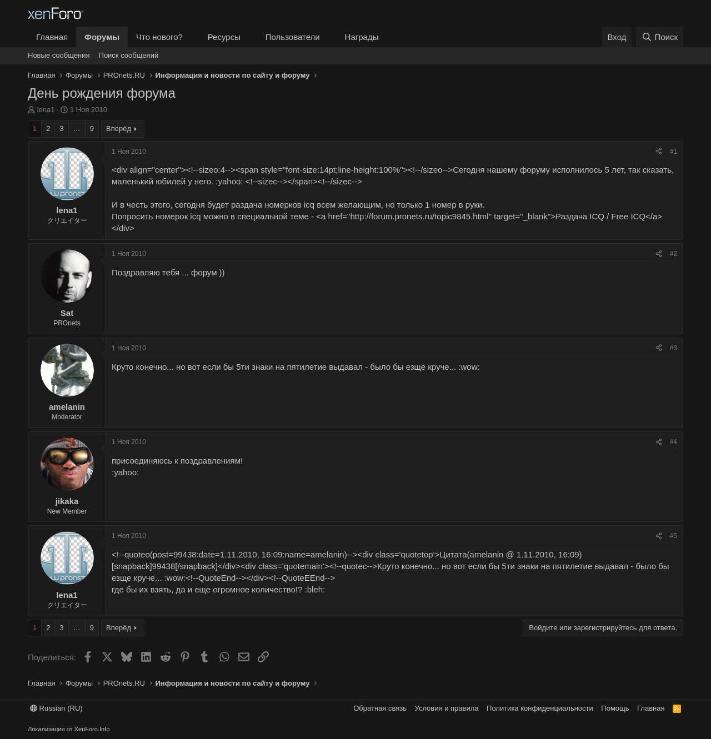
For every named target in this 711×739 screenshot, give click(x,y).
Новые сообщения (59, 55)
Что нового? (159, 37)
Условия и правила (447, 708)
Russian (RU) (56, 708)
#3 (673, 348)
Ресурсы (224, 37)
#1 (673, 151)
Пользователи (293, 37)
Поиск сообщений (129, 55)
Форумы (101, 37)
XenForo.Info (92, 729)
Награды (362, 37)
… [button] (77, 128)
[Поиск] (659, 37)
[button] (191, 37)
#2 (673, 254)
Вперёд (118, 128)
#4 (673, 442)
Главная (52, 37)
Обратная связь (380, 708)
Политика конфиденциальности (540, 708)
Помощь (615, 708)
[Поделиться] (659, 151)
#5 (673, 536)
